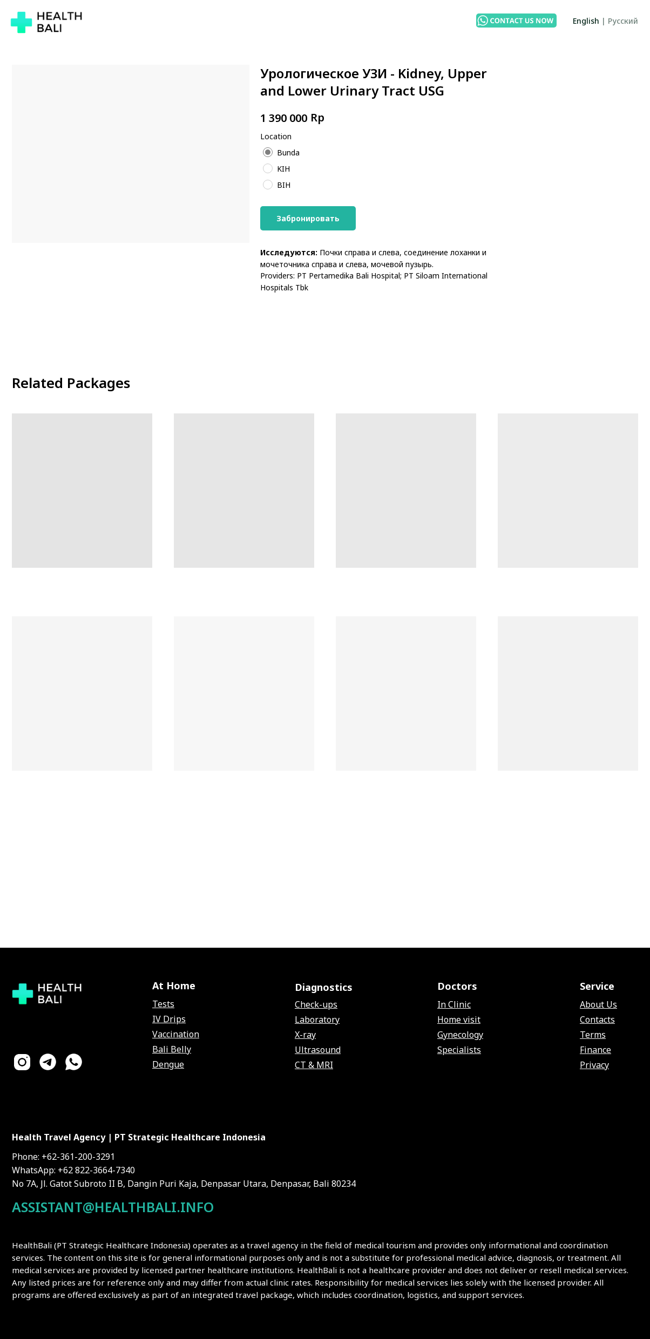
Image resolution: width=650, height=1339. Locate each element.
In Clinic (454, 1004)
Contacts (597, 1019)
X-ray (305, 1035)
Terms (593, 1035)
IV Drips (169, 1019)
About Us (598, 1004)
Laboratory (317, 1019)
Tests (163, 1004)
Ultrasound (318, 1050)
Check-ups (316, 1004)
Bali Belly (171, 1049)
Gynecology (460, 1035)
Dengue (168, 1064)
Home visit (458, 1019)
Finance (595, 1050)
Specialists (459, 1050)
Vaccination (175, 1034)
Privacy (594, 1065)
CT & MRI (314, 1065)
